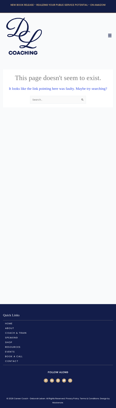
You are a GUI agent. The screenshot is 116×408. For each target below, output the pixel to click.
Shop (8, 342)
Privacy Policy (72, 398)
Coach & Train (16, 332)
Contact (11, 361)
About (9, 328)
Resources (13, 347)
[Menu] (110, 35)
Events (10, 351)
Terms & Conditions (89, 398)
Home (9, 323)
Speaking (11, 337)
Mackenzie (57, 402)
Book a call (14, 356)
